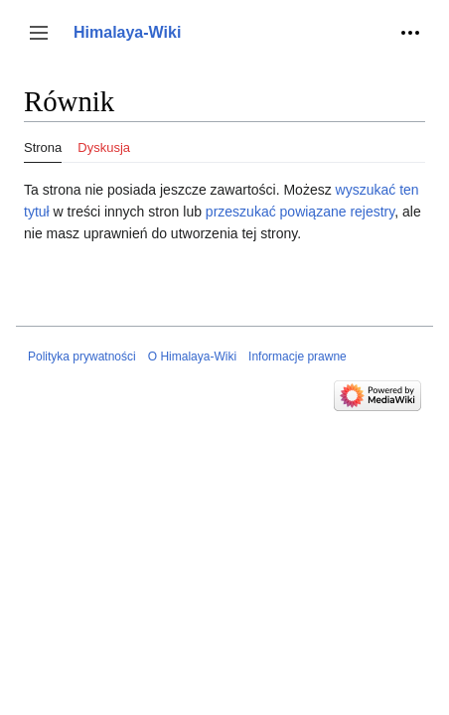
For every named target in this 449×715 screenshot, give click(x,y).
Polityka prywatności (82, 356)
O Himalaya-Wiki (192, 356)
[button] (39, 33)
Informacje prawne (297, 356)
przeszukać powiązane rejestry (300, 211)
